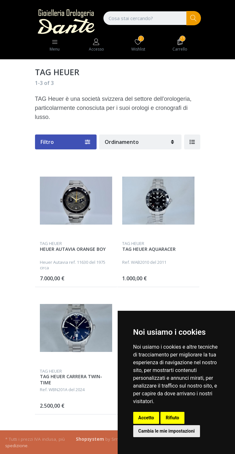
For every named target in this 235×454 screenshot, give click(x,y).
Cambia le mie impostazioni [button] (166, 431)
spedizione (16, 445)
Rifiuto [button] (172, 417)
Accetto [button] (146, 417)
